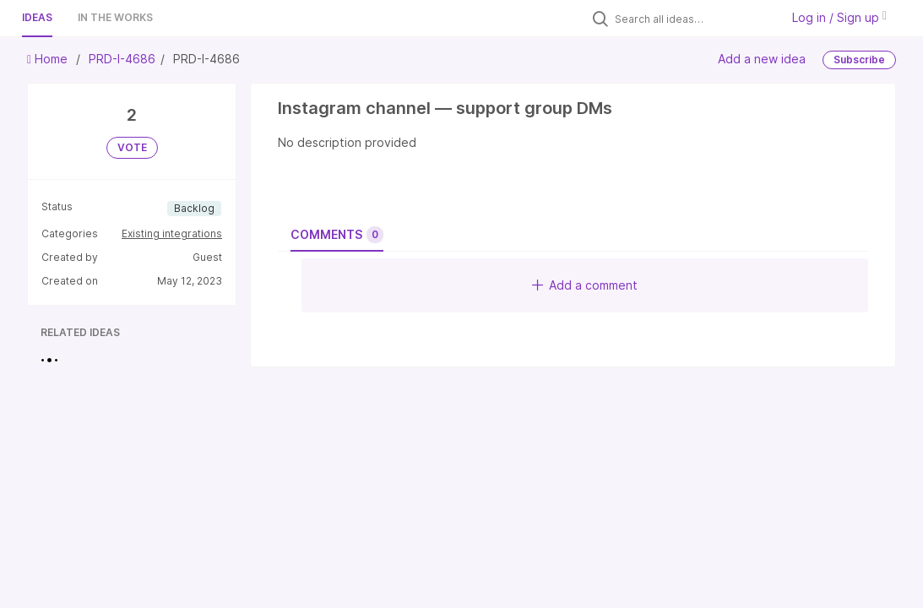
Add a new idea (762, 59)
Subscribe (859, 59)
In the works (115, 17)
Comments (336, 234)
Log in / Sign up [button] (839, 17)
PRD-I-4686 (122, 59)
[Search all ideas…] (693, 18)
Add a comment (585, 285)
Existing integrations (172, 233)
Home (49, 59)
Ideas (37, 17)
